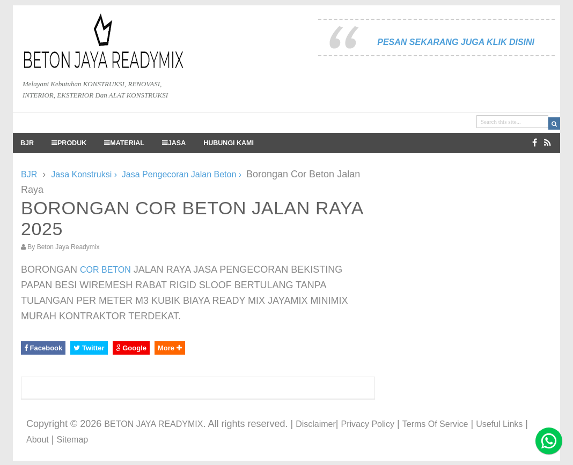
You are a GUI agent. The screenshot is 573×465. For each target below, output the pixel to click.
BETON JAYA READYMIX (153, 424)
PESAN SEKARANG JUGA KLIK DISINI (455, 42)
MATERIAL (124, 143)
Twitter (89, 348)
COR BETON (105, 269)
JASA (174, 143)
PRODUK (69, 143)
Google (131, 348)
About (37, 439)
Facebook (43, 348)
